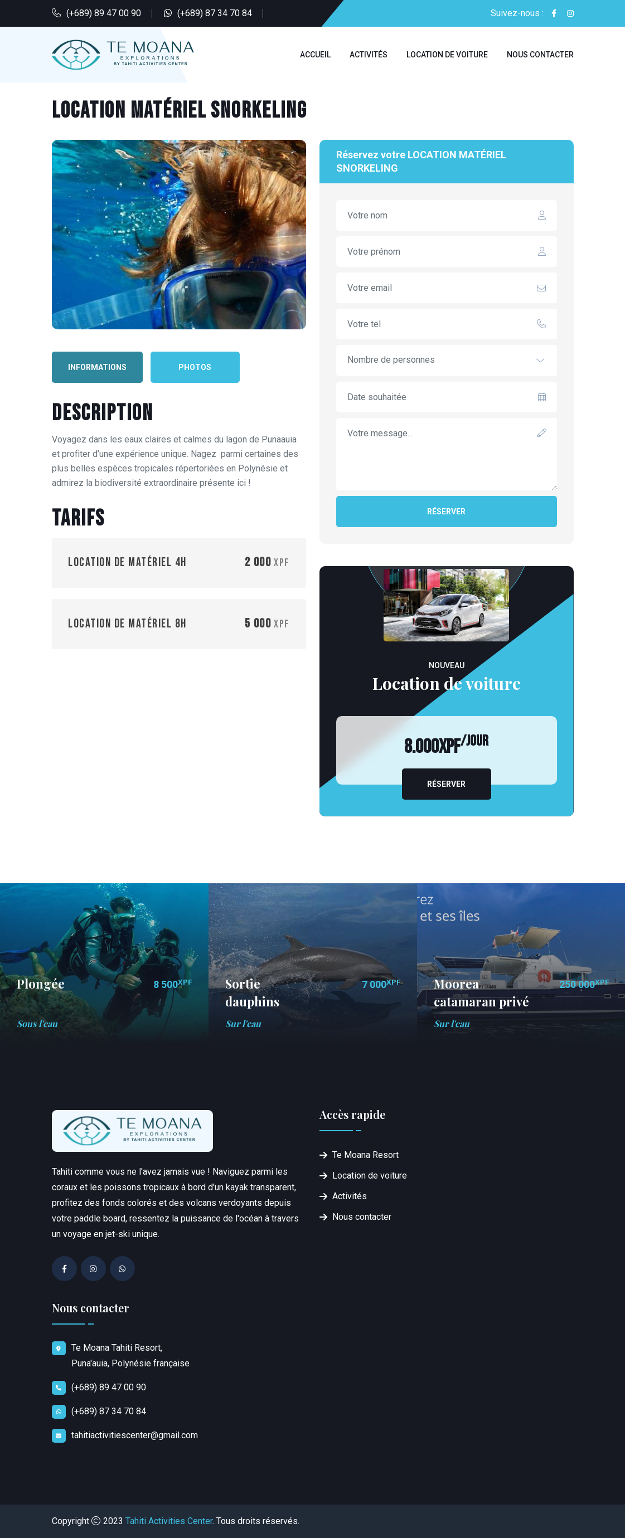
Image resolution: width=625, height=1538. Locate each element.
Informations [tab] (97, 367)
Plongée (41, 983)
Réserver (446, 511)
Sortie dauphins (252, 992)
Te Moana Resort (365, 1155)
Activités (368, 54)
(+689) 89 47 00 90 (103, 13)
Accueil (315, 54)
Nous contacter (540, 54)
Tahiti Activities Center (168, 1521)
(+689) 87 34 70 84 (214, 13)
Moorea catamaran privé (481, 992)
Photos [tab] (194, 367)
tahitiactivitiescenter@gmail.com (134, 1435)
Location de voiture (447, 54)
